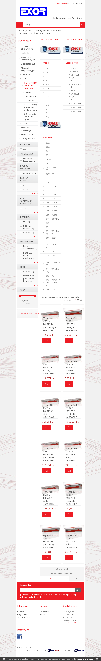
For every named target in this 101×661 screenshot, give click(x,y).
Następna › (81, 578)
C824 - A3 (50, 159)
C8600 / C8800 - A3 (53, 263)
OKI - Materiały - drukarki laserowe (30, 85)
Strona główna (25, 30)
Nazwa (52, 297)
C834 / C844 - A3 (51, 168)
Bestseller (75, 297)
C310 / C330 (51, 186)
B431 (48, 104)
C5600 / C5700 (52, 202)
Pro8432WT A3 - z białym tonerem (75, 87)
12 (75, 300)
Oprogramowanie (29, 138)
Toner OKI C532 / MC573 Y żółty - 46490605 (48, 497)
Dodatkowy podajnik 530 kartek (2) (29, 278)
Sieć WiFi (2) (28, 232)
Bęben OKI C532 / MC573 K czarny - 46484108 (71, 324)
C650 (48, 223)
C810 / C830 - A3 (51, 246)
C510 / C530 (51, 194)
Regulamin (22, 614)
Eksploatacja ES (28, 63)
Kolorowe (30, 100)
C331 (48, 190)
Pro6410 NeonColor (74, 69)
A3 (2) (25, 189)
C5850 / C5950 (52, 214)
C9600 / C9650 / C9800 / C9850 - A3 (53, 283)
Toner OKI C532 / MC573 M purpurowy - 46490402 (49, 454)
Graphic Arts (31, 96)
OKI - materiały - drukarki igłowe (30, 117)
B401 (48, 88)
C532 (48, 147)
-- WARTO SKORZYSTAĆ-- (27, 47)
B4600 (48, 117)
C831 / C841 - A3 (51, 257)
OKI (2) (26, 149)
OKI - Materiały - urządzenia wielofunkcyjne (31, 107)
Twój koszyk (61, 3)
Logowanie (61, 18)
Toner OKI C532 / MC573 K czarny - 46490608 (71, 367)
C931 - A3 (50, 275)
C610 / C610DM (52, 218)
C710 (48, 227)
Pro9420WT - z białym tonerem (75, 97)
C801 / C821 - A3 (51, 239)
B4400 (48, 113)
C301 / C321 (51, 182)
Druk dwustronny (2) (30, 247)
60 (81, 300)
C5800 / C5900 (52, 210)
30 (78, 300)
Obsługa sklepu (69, 622)
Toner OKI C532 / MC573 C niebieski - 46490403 (48, 410)
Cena (58, 297)
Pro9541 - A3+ (75, 107)
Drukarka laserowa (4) (29, 160)
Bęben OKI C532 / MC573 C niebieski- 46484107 (71, 497)
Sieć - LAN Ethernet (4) (28, 227)
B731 (48, 84)
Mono (28, 92)
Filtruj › (35, 193)
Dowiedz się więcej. (83, 659)
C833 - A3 (50, 174)
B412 (48, 68)
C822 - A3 (50, 251)
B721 (48, 80)
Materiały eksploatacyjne (45, 30)
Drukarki (25, 53)
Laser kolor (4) (29, 173)
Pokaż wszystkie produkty (62, 573)
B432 (48, 72)
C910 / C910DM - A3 (52, 270)
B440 (48, 109)
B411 (48, 96)
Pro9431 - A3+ (75, 103)
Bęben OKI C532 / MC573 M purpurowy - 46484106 (49, 541)
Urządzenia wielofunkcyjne (28, 58)
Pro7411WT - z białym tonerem (75, 78)
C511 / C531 (51, 198)
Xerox (25, 123)
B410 (48, 92)
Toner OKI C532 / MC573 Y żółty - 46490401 (71, 454)
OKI (59, 30)
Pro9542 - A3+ (75, 111)
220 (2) (26, 208)
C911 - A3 (50, 178)
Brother (26, 74)
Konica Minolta (28, 134)
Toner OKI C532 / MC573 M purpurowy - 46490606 (49, 324)
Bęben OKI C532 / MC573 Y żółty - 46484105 (71, 541)
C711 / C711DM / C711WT (52, 232)
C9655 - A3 (50, 289)
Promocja (44, 614)
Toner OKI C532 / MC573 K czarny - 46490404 (48, 367)
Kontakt (20, 611)
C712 (48, 155)
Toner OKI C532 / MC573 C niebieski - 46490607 (71, 410)
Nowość (65, 297)
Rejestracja (77, 18)
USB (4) (26, 221)
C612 (48, 151)
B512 (48, 76)
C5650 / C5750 (52, 206)
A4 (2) (25, 185)
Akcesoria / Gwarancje (26, 129)
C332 (48, 142)
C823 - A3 (50, 163)
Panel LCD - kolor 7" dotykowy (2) (29, 255)
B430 (48, 100)
